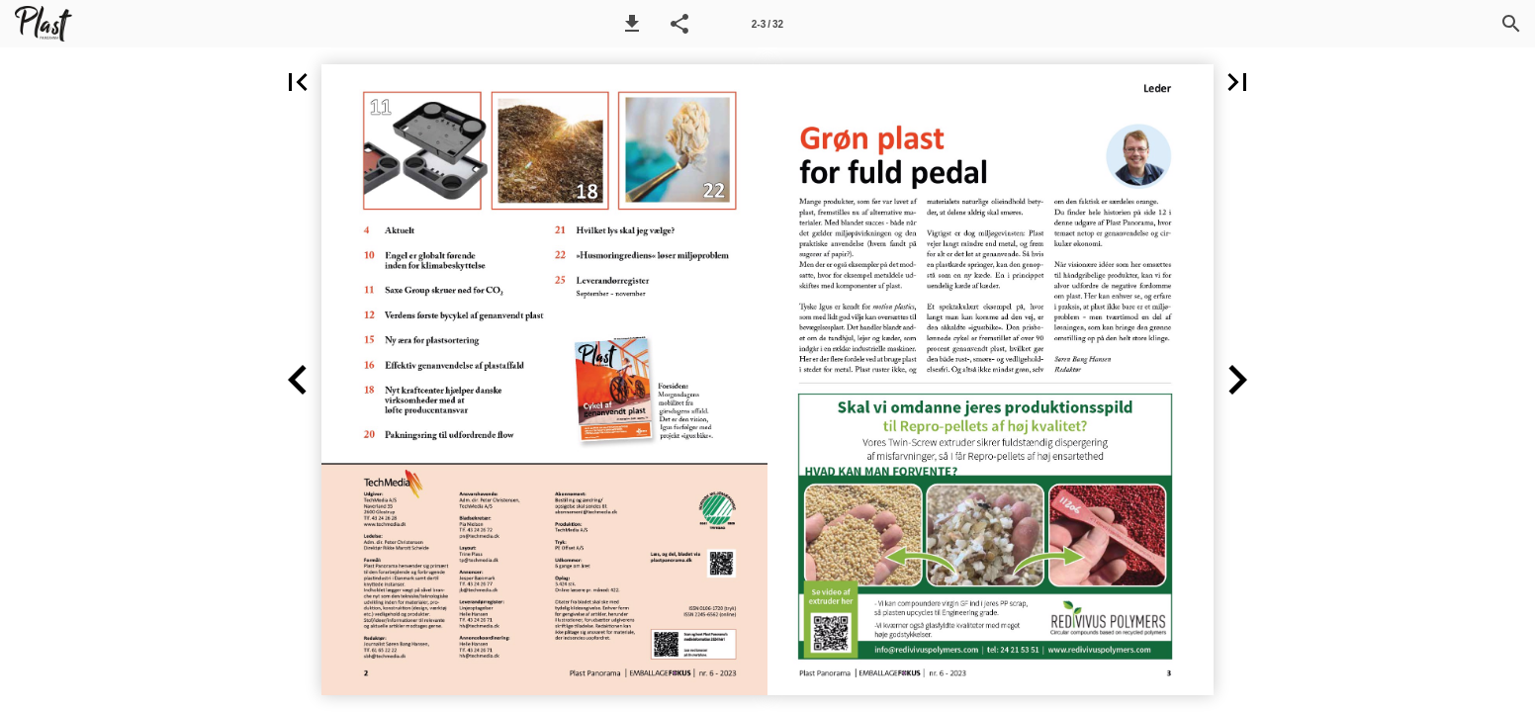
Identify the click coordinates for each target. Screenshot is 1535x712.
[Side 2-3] (767, 23)
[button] (632, 23)
